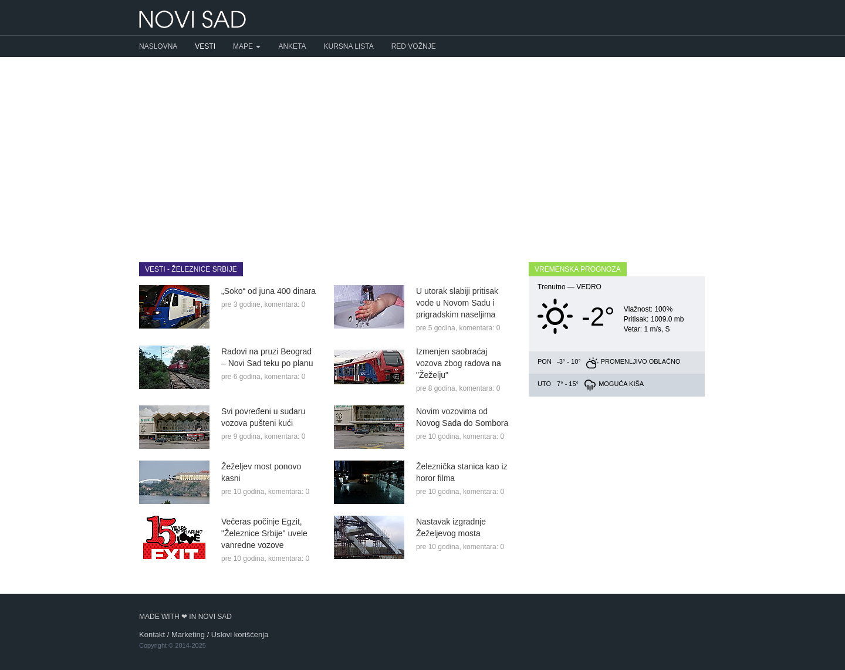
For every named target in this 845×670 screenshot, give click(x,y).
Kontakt (152, 634)
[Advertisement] (422, 151)
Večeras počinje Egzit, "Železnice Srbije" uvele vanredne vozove (264, 533)
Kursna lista (349, 46)
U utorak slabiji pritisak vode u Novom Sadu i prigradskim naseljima (457, 302)
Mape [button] (247, 46)
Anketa (292, 46)
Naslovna (158, 46)
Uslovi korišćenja (240, 634)
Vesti (205, 46)
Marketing (188, 634)
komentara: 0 (284, 304)
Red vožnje (413, 46)
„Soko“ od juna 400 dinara (268, 291)
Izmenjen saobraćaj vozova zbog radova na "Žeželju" (458, 363)
